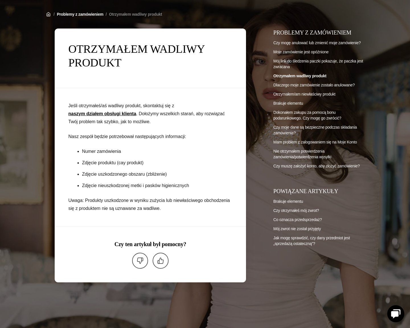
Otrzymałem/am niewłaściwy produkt (304, 94)
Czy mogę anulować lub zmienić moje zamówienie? (317, 43)
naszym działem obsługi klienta (102, 113)
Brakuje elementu (288, 103)
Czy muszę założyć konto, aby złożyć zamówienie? (316, 166)
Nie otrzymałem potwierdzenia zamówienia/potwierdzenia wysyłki (302, 154)
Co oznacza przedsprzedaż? (297, 219)
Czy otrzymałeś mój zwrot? (296, 210)
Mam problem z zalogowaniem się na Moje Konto (315, 142)
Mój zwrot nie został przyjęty (297, 228)
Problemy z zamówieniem (80, 14)
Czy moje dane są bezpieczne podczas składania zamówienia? (315, 130)
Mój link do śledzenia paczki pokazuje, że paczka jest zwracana (318, 64)
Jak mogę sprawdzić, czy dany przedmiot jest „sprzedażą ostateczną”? (311, 241)
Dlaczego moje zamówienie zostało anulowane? (314, 85)
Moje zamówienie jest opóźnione (301, 52)
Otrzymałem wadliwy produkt (135, 14)
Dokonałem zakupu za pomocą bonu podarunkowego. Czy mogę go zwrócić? (307, 115)
